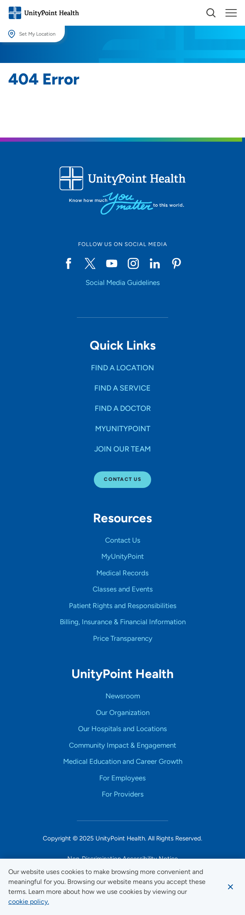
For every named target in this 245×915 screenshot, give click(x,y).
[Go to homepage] (43, 13)
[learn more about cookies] (28, 902)
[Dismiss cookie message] (230, 887)
